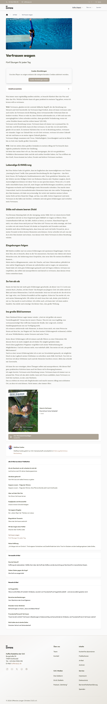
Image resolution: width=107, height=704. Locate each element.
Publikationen (84, 656)
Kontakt (56, 656)
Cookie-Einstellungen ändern (39, 80)
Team (55, 652)
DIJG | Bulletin (58, 680)
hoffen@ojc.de (16, 663)
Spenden (82, 689)
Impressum (83, 676)
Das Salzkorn (58, 676)
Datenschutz (83, 680)
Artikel (15, 15)
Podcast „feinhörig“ (61, 685)
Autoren (82, 665)
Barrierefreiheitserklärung (88, 685)
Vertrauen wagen (27, 15)
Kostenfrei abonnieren (87, 652)
